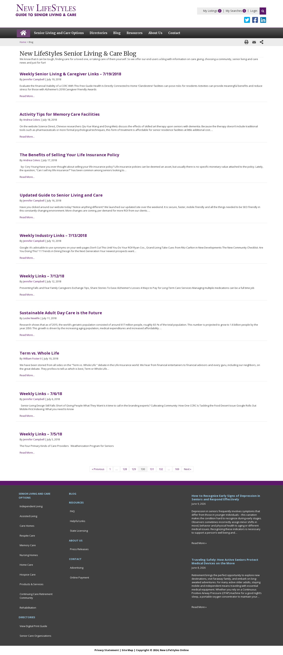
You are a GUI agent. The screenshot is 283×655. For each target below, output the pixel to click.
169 (177, 469)
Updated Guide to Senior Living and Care (61, 195)
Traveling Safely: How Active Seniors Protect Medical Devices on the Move (225, 561)
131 (152, 469)
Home (23, 42)
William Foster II (32, 358)
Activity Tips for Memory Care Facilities (60, 114)
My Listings (210, 11)
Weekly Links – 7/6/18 (41, 393)
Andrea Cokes (31, 119)
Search (263, 11)
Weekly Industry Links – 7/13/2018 (53, 235)
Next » (187, 469)
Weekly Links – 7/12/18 (42, 276)
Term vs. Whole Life (39, 353)
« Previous (98, 469)
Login (253, 11)
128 (125, 469)
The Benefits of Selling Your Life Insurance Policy (69, 154)
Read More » (199, 543)
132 (161, 469)
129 (134, 469)
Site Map (127, 650)
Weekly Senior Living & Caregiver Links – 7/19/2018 (70, 74)
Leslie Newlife (31, 318)
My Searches (234, 11)
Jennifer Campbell (33, 79)
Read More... (27, 96)
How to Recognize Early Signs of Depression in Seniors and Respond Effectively (226, 497)
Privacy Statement (107, 650)
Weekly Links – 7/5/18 (41, 434)
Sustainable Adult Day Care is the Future (61, 312)
